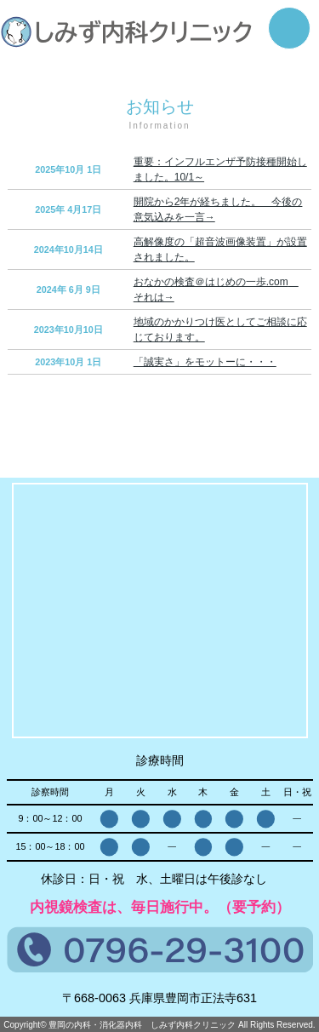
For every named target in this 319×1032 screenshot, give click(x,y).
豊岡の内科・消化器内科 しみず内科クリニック (142, 1024)
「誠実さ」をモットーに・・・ (205, 362)
